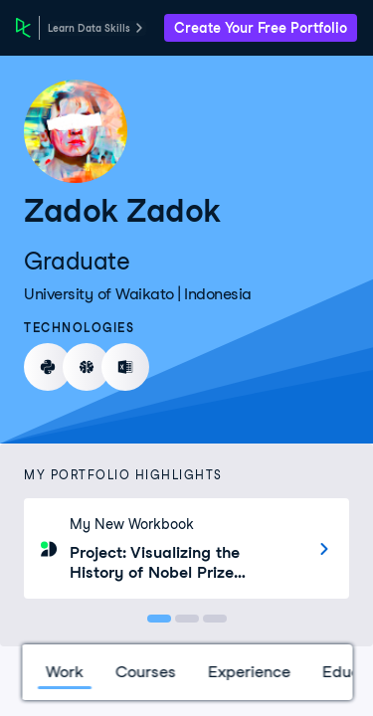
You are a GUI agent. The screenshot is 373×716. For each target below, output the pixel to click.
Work (64, 671)
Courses (144, 671)
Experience (248, 671)
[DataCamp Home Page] (23, 28)
